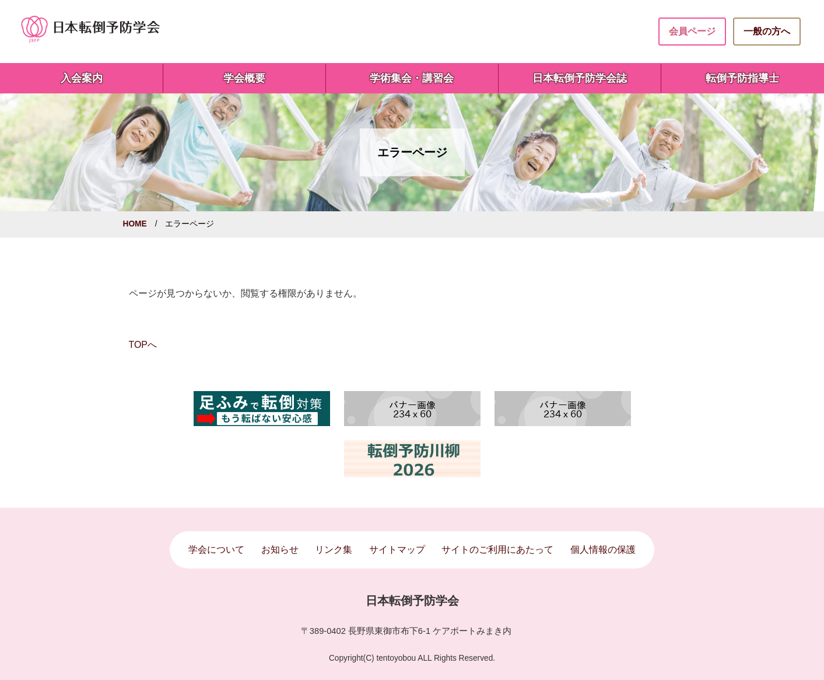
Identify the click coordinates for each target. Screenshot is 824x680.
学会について (216, 550)
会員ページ (692, 31)
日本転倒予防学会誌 (579, 78)
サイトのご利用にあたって (497, 550)
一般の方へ (767, 31)
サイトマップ (397, 550)
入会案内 (82, 78)
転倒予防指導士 (742, 78)
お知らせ (280, 550)
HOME (135, 223)
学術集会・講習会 (412, 78)
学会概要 (244, 78)
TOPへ (143, 345)
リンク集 (333, 550)
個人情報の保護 (603, 550)
